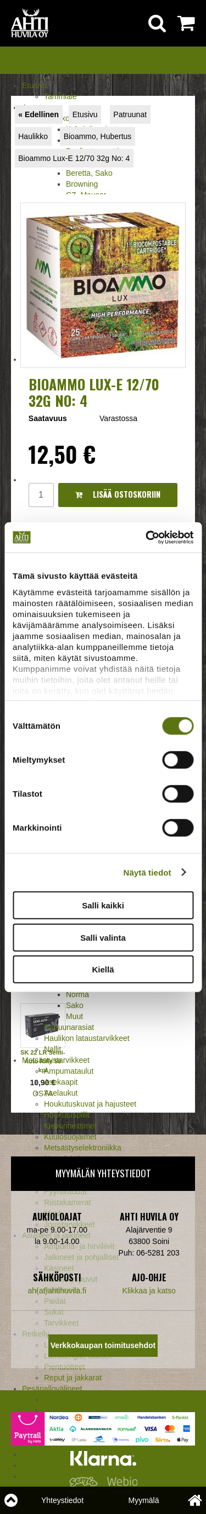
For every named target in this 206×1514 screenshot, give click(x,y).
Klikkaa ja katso (149, 1290)
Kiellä (103, 969)
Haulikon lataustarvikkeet (87, 1038)
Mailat (54, 1399)
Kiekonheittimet (70, 1125)
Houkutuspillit (67, 1114)
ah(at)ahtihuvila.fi (56, 1290)
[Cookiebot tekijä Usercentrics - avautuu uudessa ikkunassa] (146, 537)
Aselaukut (60, 1093)
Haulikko (33, 136)
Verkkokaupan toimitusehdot (103, 1345)
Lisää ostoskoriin (117, 494)
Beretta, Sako (89, 173)
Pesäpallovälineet (52, 1388)
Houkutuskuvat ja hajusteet (90, 1103)
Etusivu (34, 85)
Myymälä (143, 1500)
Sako (74, 1005)
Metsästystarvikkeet (56, 1060)
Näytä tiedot (147, 872)
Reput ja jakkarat (73, 1377)
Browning (82, 184)
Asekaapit (60, 1082)
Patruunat (130, 114)
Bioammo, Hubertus (98, 136)
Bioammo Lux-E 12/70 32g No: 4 (74, 158)
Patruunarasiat (69, 1027)
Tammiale (60, 96)
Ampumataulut (68, 1071)
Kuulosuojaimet (70, 1136)
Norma (77, 994)
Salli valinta (103, 937)
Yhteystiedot (62, 1500)
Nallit (52, 1049)
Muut (74, 1016)
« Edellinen (38, 114)
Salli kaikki (103, 905)
